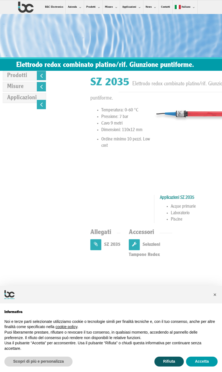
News (149, 7)
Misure (109, 7)
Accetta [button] (202, 361)
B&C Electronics (54, 7)
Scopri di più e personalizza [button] (38, 361)
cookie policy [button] (66, 327)
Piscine (212, 219)
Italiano (182, 7)
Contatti (165, 7)
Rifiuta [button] (169, 361)
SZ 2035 (141, 244)
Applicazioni (129, 7)
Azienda (72, 7)
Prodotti (91, 7)
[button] (214, 294)
